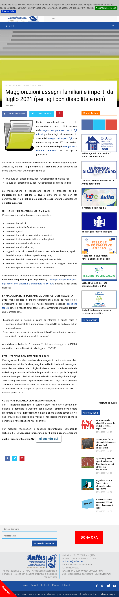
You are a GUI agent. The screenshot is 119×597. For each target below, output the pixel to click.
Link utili (45, 585)
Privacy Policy (8, 11)
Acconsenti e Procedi (106, 8)
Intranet (66, 585)
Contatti (34, 585)
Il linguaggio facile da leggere (97, 231)
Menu (51, 18)
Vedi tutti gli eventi (108, 402)
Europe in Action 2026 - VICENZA (106, 372)
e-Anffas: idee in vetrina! (94, 208)
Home (25, 585)
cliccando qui (48, 439)
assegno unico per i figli (59, 138)
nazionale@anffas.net (72, 561)
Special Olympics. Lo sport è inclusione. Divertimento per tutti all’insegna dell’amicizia (105, 464)
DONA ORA (89, 537)
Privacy (55, 585)
